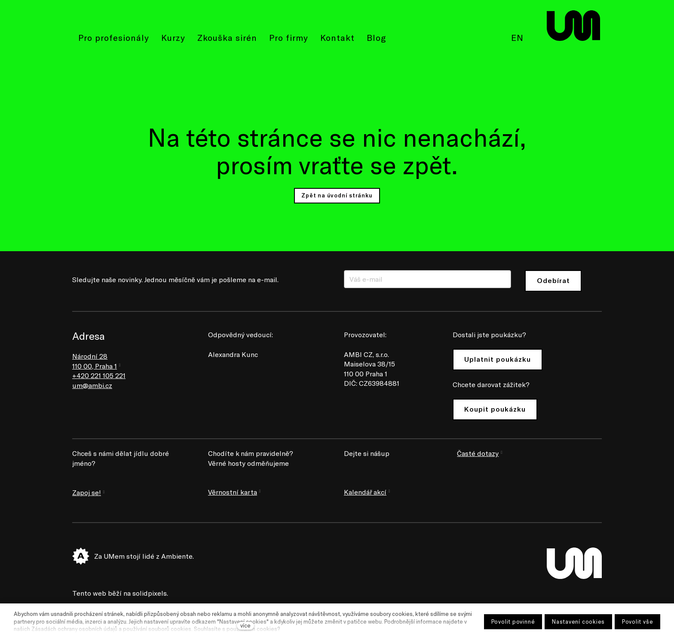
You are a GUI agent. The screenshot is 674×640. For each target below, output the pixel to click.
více (245, 625)
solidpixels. (150, 593)
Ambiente (177, 556)
